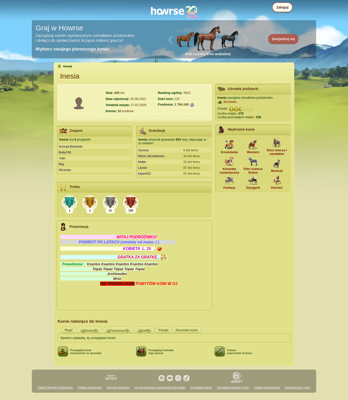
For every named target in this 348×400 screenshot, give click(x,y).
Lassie (142, 167)
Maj (61, 164)
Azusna (143, 150)
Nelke (142, 162)
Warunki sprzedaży (118, 387)
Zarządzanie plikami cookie (233, 387)
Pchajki (163, 330)
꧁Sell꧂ (144, 330)
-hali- (62, 158)
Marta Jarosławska (151, 156)
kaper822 (144, 173)
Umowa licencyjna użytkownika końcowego (159, 387)
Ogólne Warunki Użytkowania (55, 387)
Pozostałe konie (187, 330)
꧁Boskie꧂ (89, 330)
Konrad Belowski (70, 146)
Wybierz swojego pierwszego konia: (72, 49)
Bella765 (65, 152)
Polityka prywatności (90, 387)
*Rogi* (68, 330)
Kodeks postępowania (267, 387)
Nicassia (65, 170)
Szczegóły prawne (201, 387)
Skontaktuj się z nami (297, 387)
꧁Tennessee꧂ (118, 330)
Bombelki (230, 102)
